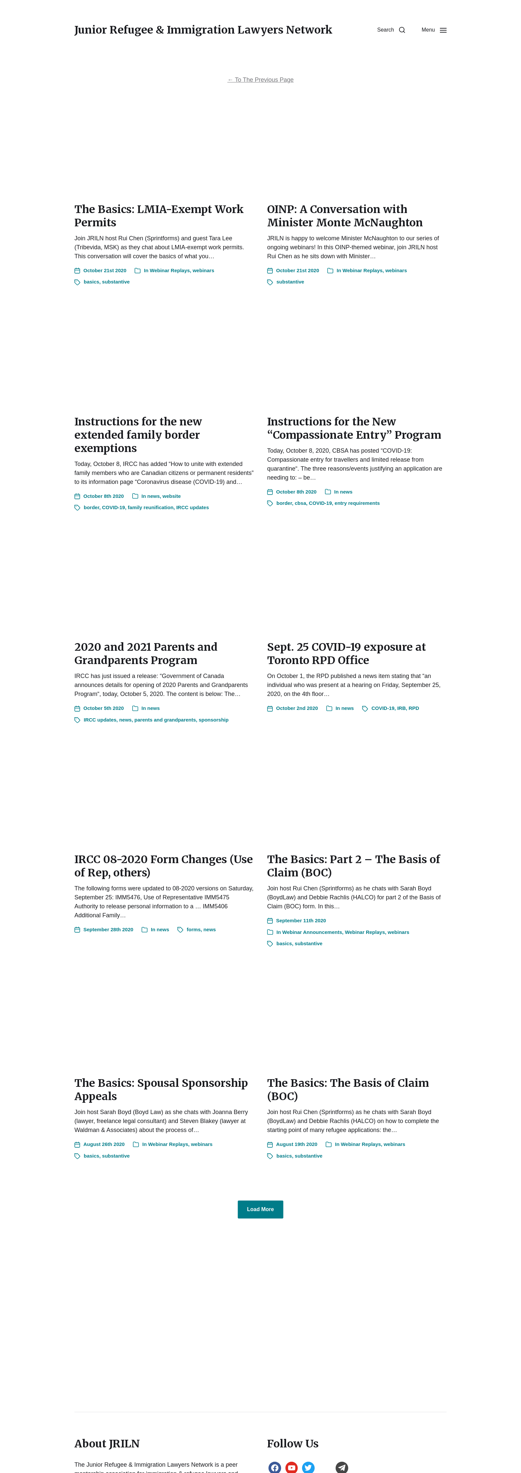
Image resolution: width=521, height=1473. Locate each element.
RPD (414, 708)
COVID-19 (113, 507)
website (171, 496)
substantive (116, 281)
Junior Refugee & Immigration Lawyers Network (203, 30)
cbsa (300, 503)
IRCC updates (192, 507)
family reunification (151, 507)
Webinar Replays (170, 270)
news (153, 496)
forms (194, 929)
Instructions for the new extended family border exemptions (138, 435)
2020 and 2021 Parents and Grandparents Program (146, 653)
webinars (203, 270)
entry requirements (357, 503)
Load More (260, 1209)
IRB (401, 708)
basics (91, 281)
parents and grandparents (165, 720)
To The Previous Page (260, 79)
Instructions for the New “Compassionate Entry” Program (354, 428)
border (91, 507)
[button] (391, 30)
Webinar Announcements (312, 932)
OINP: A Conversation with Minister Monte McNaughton (345, 216)
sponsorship (214, 720)
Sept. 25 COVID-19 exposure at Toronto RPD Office (346, 653)
